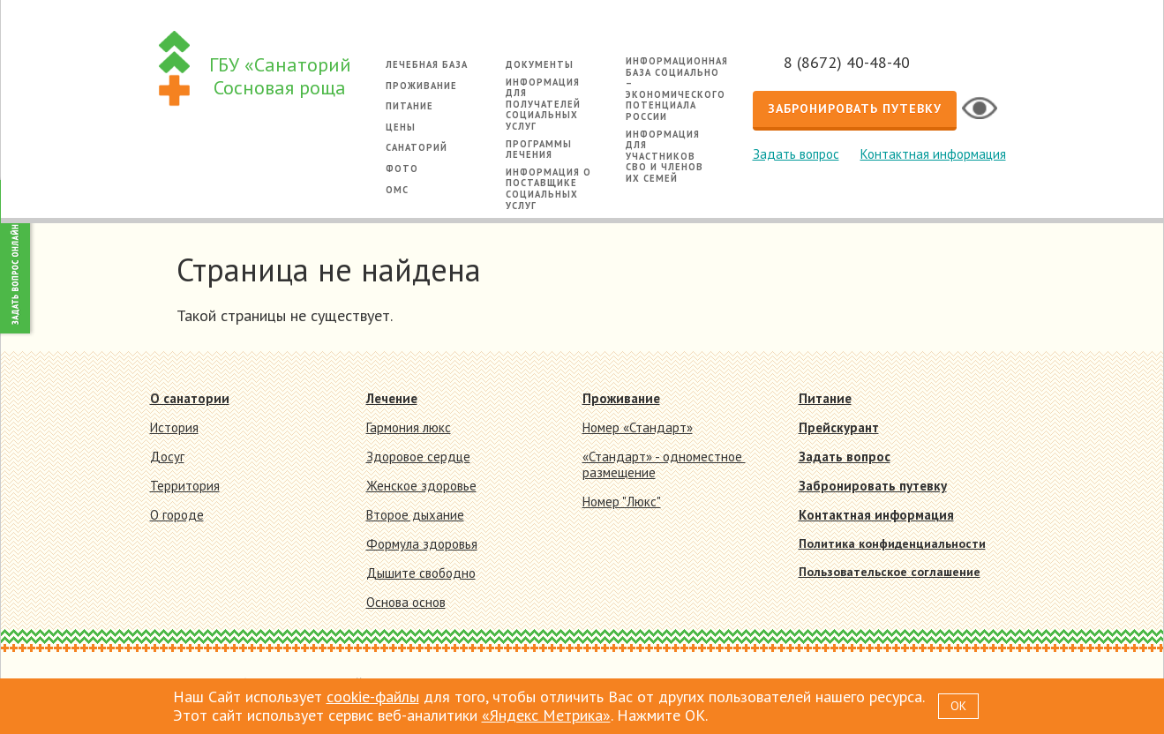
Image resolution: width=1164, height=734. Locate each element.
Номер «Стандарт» (637, 427)
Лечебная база (427, 64)
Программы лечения (539, 149)
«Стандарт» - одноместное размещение (664, 464)
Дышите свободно (421, 573)
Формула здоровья (421, 544)
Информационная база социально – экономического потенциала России (677, 89)
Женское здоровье (421, 485)
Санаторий (416, 147)
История (174, 427)
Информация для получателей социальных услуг (543, 104)
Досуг (167, 456)
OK (958, 706)
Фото (402, 168)
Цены (401, 127)
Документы (540, 64)
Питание (409, 106)
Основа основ (406, 602)
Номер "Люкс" (621, 501)
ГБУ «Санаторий (280, 76)
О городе (177, 514)
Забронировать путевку (855, 108)
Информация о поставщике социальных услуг (548, 189)
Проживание (421, 85)
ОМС (397, 190)
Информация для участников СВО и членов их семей (664, 156)
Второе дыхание (415, 514)
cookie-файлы (373, 696)
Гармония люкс (408, 427)
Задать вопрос (796, 154)
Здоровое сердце (418, 456)
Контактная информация (933, 154)
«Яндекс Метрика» (546, 715)
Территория (185, 485)
